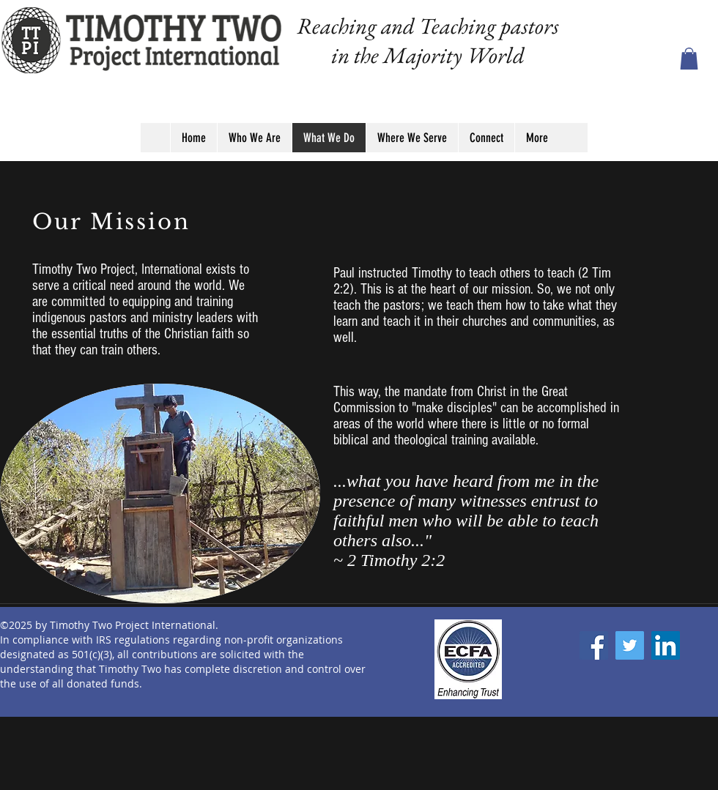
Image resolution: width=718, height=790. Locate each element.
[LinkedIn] (665, 645)
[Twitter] (629, 645)
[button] (689, 59)
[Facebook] (594, 645)
